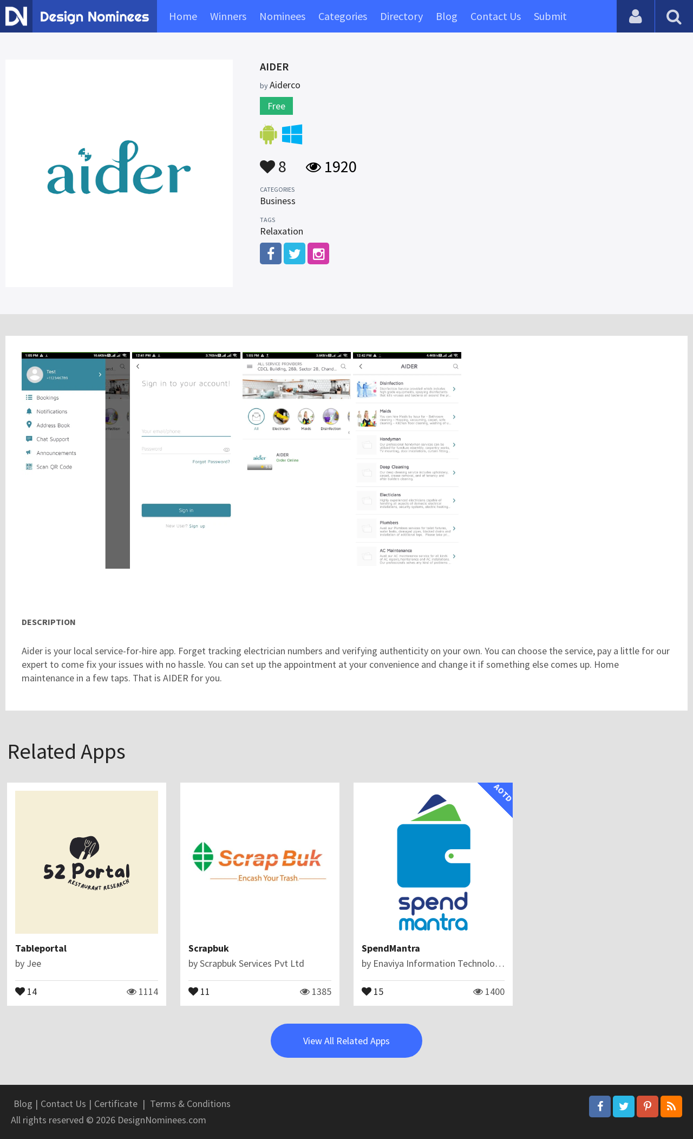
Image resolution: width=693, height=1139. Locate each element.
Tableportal (41, 948)
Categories (342, 16)
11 (199, 990)
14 (26, 990)
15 (372, 990)
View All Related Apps (346, 1040)
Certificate (116, 1103)
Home (183, 16)
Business (278, 200)
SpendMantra (391, 948)
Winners (228, 16)
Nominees (282, 16)
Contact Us (495, 16)
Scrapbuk (208, 948)
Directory (401, 16)
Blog (446, 16)
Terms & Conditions (190, 1103)
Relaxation (281, 231)
